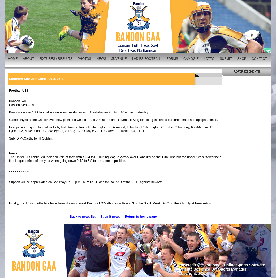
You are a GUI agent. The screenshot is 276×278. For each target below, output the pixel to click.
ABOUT (28, 59)
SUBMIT (226, 59)
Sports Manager (232, 269)
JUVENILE (119, 59)
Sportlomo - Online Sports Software (233, 265)
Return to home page (141, 216)
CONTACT (259, 59)
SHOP (241, 59)
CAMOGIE (191, 59)
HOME (13, 59)
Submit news (110, 216)
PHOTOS (84, 59)
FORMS (172, 59)
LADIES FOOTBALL (146, 59)
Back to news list (82, 216)
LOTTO (209, 59)
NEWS (101, 59)
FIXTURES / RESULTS (55, 59)
